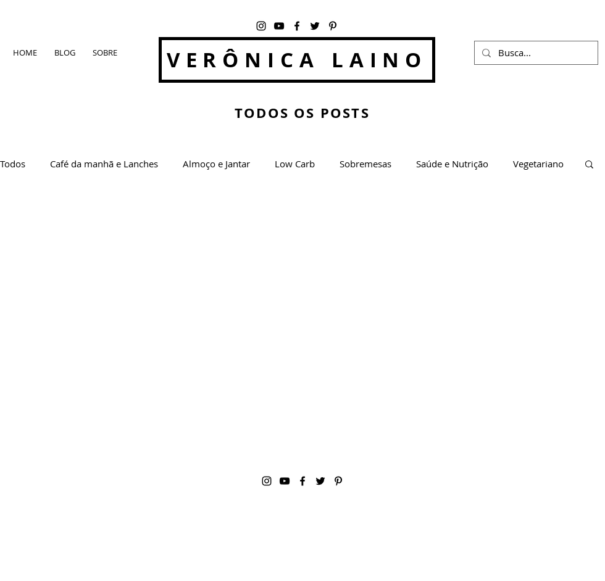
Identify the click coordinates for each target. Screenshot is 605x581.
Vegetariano (538, 163)
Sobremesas (365, 163)
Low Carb (295, 163)
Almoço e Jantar (216, 163)
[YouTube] (279, 26)
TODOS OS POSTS (302, 112)
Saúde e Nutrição (452, 163)
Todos (12, 163)
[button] (589, 165)
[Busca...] (535, 52)
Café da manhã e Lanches (104, 163)
